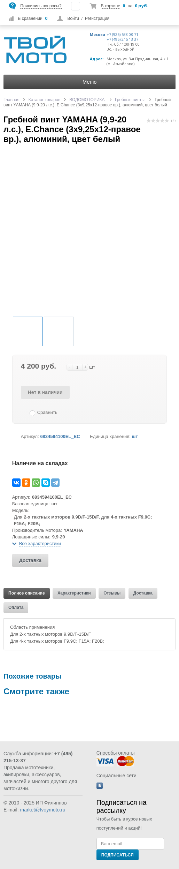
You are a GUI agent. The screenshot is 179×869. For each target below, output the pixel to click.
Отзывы (111, 593)
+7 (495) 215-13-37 (122, 39)
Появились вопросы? (40, 5)
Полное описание (26, 593)
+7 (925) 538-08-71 (122, 34)
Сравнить (47, 412)
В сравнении (30, 18)
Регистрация (97, 18)
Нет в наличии (45, 392)
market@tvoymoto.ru (42, 810)
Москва (97, 34)
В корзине (110, 5)
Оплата (15, 607)
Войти (73, 18)
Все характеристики (40, 543)
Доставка (30, 560)
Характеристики (74, 593)
